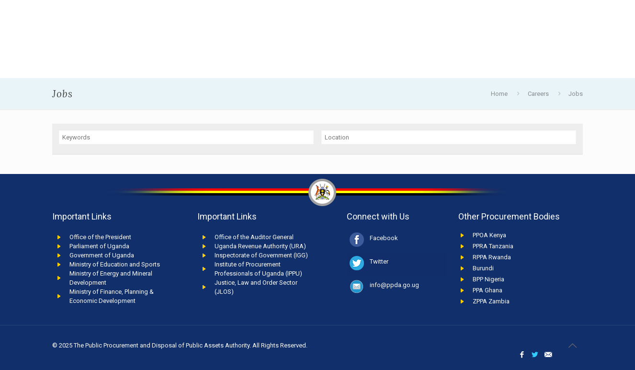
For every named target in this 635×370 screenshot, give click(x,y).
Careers (538, 93)
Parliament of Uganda (99, 246)
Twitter (379, 261)
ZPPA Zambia (491, 301)
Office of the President (100, 237)
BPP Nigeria (488, 279)
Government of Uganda (101, 255)
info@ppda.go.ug (394, 285)
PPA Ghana (487, 290)
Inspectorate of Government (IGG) (261, 255)
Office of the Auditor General (254, 237)
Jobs (575, 93)
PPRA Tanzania (493, 246)
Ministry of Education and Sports (114, 264)
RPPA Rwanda (492, 257)
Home (499, 93)
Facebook (384, 238)
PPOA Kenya (489, 235)
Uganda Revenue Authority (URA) (260, 246)
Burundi (483, 268)
